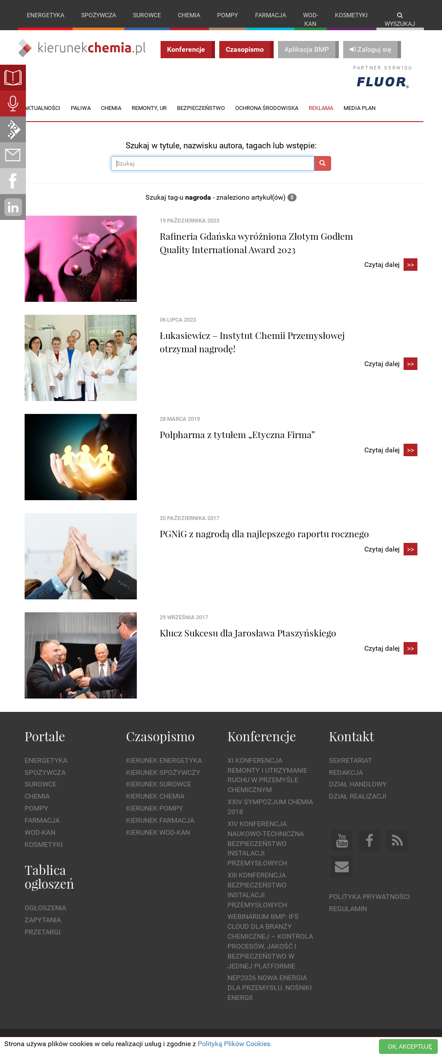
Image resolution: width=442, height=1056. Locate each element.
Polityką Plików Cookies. (235, 1044)
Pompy (227, 15)
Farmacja (270, 15)
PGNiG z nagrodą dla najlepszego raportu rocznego (264, 533)
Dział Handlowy (358, 784)
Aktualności (42, 108)
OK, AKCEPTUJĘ (410, 1046)
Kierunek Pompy (154, 808)
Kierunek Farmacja (160, 820)
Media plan (360, 108)
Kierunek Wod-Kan (158, 832)
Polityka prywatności (369, 897)
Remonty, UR (149, 108)
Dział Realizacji (357, 796)
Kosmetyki (351, 15)
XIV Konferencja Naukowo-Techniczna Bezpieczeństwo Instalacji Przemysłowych (265, 843)
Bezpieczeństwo (201, 108)
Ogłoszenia (45, 908)
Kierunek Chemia (155, 796)
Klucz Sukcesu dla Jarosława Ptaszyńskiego (248, 633)
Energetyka (45, 15)
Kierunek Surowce (158, 784)
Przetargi (42, 932)
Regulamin (348, 909)
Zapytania (43, 920)
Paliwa (81, 108)
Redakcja (346, 772)
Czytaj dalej (390, 265)
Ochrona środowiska (266, 108)
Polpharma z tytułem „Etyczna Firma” (237, 434)
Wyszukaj (400, 19)
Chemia (189, 15)
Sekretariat (350, 760)
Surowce (147, 15)
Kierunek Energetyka (164, 760)
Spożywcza (98, 15)
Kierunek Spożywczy (163, 772)
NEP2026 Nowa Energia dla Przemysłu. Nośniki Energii (269, 988)
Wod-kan (310, 19)
